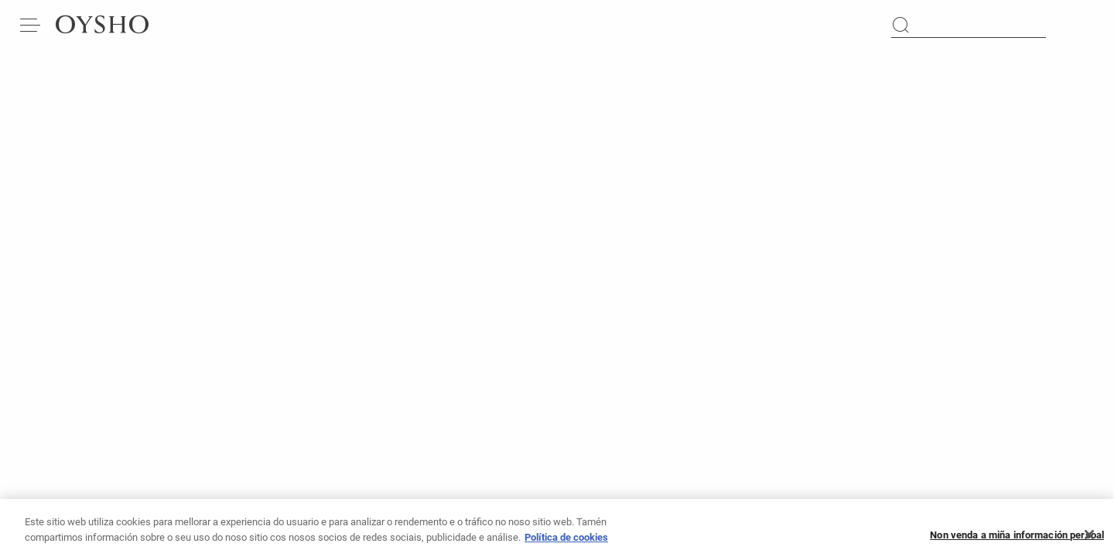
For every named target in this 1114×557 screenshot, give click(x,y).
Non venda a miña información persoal (1017, 539)
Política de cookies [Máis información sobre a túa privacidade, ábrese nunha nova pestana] (566, 542)
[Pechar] (1089, 540)
